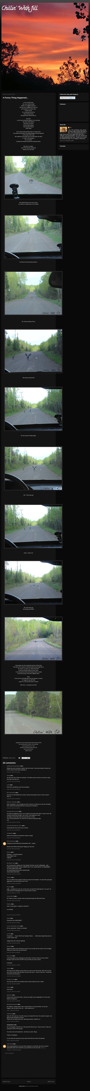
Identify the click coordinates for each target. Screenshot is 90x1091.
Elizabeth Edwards (12, 1004)
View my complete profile (67, 140)
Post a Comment (9, 1053)
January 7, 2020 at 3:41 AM (14, 1050)
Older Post (51, 1081)
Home (29, 1081)
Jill (70, 127)
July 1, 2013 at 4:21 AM (13, 1010)
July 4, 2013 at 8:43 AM (13, 1040)
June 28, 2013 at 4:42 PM (13, 922)
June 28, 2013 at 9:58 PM (13, 952)
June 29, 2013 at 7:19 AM (13, 965)
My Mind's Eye (11, 863)
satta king (43, 1047)
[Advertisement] (28, 1067)
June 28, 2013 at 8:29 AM (13, 837)
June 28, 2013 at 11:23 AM (14, 874)
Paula (8, 775)
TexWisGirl (10, 833)
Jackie (8, 968)
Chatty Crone (10, 979)
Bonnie (9, 946)
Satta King (10, 1044)
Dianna (9, 886)
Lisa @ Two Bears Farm (13, 926)
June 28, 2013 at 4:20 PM (13, 915)
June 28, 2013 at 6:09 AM (13, 798)
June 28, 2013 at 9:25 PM (13, 943)
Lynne (8, 933)
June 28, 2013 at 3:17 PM (13, 900)
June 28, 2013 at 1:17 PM (13, 893)
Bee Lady (9, 955)
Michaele (9, 995)
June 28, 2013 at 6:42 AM (13, 808)
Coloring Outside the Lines (14, 825)
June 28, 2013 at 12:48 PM (14, 883)
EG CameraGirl (11, 792)
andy (8, 784)
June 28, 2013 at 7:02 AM (13, 822)
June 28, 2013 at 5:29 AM (13, 772)
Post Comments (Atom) (32, 1086)
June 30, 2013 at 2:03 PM (13, 1001)
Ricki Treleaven (11, 841)
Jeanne (9, 877)
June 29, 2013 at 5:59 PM (13, 983)
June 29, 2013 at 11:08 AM (14, 976)
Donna (8, 852)
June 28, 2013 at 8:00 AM (13, 830)
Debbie (9, 904)
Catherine (9, 1013)
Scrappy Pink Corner (12, 811)
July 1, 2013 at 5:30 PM (13, 1021)
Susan (8, 987)
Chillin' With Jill (19, 9)
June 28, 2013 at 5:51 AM (13, 789)
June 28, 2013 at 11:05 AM (14, 860)
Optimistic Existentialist (13, 766)
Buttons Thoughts (12, 802)
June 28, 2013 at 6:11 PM (13, 930)
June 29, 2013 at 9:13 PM (13, 991)
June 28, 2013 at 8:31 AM (13, 848)
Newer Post (6, 1081)
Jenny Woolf (10, 896)
